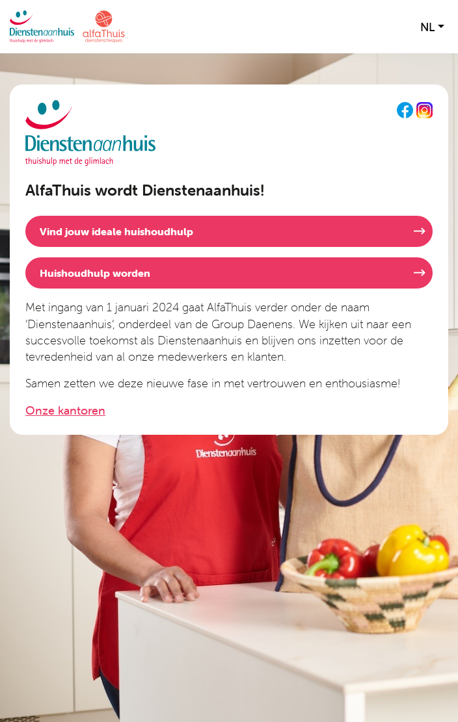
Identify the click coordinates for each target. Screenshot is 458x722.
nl (427, 26)
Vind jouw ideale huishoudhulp (116, 231)
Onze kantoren (65, 410)
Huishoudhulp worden (95, 272)
